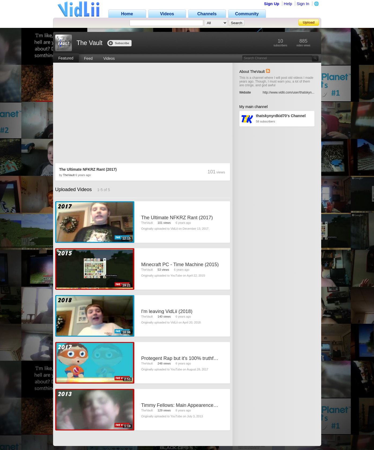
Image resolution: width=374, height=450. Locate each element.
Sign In (303, 3)
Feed (88, 58)
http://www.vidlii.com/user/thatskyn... (288, 92)
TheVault (69, 175)
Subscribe (119, 43)
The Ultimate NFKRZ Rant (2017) (88, 169)
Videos (109, 58)
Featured (65, 58)
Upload (308, 22)
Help (288, 3)
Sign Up (271, 3)
